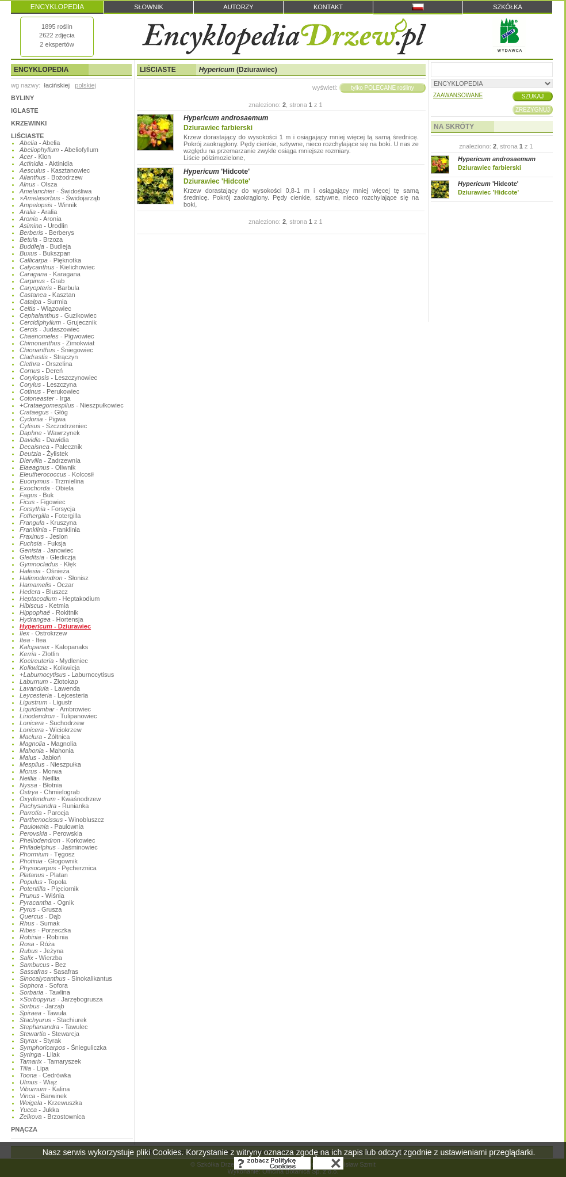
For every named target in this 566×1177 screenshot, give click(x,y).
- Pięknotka (50, 260)
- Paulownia (51, 826)
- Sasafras (49, 971)
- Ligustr (46, 702)
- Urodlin (44, 225)
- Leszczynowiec (58, 377)
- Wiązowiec (45, 308)
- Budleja (45, 246)
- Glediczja (48, 557)
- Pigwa (43, 419)
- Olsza (38, 184)
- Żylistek (44, 453)
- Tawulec (53, 1026)
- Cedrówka (45, 1075)
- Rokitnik (49, 612)
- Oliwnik (47, 467)
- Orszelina (46, 363)
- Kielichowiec (57, 267)
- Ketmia (44, 605)
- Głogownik (49, 861)
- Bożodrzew (51, 177)
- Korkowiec (57, 840)
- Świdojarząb (60, 198)
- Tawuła (43, 1013)
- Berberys (47, 232)
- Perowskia (51, 833)
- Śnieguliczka (63, 1047)
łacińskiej (57, 85)
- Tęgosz (47, 854)
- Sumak (40, 923)
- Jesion (44, 536)
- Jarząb (42, 1006)
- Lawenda (50, 688)
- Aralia (38, 211)
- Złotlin (39, 653)
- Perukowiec (49, 391)
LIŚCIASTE (27, 135)
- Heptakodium (60, 598)
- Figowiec (42, 501)
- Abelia (40, 142)
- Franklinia (50, 529)
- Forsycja (47, 508)
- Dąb (40, 916)
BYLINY (22, 97)
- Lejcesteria (54, 695)
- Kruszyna (48, 522)
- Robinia (44, 937)
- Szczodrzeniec (53, 425)
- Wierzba (41, 957)
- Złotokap (49, 681)
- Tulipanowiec (58, 716)
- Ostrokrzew (43, 633)
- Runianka (54, 805)
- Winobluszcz (62, 819)
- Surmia (43, 301)
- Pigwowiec (57, 336)
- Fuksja (43, 543)
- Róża (37, 943)
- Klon (35, 156)
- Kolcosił (57, 474)
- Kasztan (47, 294)
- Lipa (34, 1068)
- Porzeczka (45, 930)
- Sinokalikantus (66, 978)
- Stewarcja (49, 1033)
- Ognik (47, 902)
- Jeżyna (41, 950)
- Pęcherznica (58, 867)
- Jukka (39, 1109)
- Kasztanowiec (55, 170)
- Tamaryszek (50, 1061)
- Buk (36, 495)
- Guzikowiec (58, 315)
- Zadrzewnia (50, 460)
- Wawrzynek (50, 432)
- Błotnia (41, 785)
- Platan (44, 874)
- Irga (45, 398)
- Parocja (44, 812)
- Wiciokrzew (51, 729)
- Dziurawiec (55, 626)
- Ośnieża (45, 570)
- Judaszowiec (49, 329)
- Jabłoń (40, 757)
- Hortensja (51, 619)
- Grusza (41, 909)
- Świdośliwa (55, 191)
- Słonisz (54, 577)
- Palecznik (51, 446)
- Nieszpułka (50, 764)
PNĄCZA (24, 1129)
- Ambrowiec (55, 709)
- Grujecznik (58, 322)
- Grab (42, 280)
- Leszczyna (48, 384)
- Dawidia (44, 439)
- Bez (43, 964)
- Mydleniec (54, 660)
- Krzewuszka (51, 1102)
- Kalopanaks (54, 646)
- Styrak (40, 1040)
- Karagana (50, 274)
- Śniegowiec (56, 349)
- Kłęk (48, 564)
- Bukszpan (45, 253)
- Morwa (41, 771)
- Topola (43, 881)
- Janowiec (47, 550)
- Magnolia (48, 743)
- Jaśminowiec (59, 847)
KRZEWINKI (29, 123)
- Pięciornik (49, 888)
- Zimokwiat (57, 343)
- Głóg (44, 412)
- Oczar (47, 584)
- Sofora (44, 985)
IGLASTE (25, 110)
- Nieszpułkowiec (72, 405)
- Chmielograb (50, 792)
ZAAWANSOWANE (458, 95)
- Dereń (41, 370)
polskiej (85, 85)
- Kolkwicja (50, 667)
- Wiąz (38, 1082)
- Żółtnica (45, 736)
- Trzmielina (52, 481)
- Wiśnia (42, 895)
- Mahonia (47, 750)
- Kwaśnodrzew (60, 798)
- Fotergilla (50, 515)
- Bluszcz (44, 591)
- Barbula (49, 287)
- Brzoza (41, 239)
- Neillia (40, 778)
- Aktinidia (46, 163)
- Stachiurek (53, 1019)
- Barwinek (43, 1095)
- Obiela (47, 488)
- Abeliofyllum (59, 149)
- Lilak (40, 1054)
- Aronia (41, 218)
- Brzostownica (52, 1116)
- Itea (33, 640)
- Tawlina (45, 992)
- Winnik (48, 204)
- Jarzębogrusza (61, 999)
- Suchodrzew (52, 722)
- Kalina (45, 1088)
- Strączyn (49, 356)
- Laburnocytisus (67, 674)
